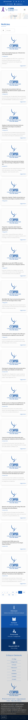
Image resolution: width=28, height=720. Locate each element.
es (23, 1)
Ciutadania (14, 673)
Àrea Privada (7, 1)
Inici (11, 16)
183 (9, 595)
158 (24, 592)
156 (16, 592)
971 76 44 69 (9, 4)
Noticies (14, 670)
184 (13, 595)
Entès (3, 717)
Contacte (14, 676)
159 (3, 595)
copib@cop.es (18, 4)
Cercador (14, 679)
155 (13, 592)
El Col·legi (14, 659)
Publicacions (14, 667)
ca (21, 1)
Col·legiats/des (14, 662)
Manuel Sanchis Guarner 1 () (14, 699)
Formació (14, 664)
